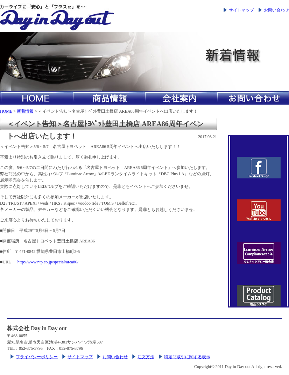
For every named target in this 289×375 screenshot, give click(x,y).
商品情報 (108, 98)
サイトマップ (241, 10)
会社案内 (180, 98)
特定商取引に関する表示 (187, 356)
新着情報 (25, 111)
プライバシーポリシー (37, 356)
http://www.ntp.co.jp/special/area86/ (47, 262)
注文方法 (146, 356)
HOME (36, 98)
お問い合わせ (276, 10)
